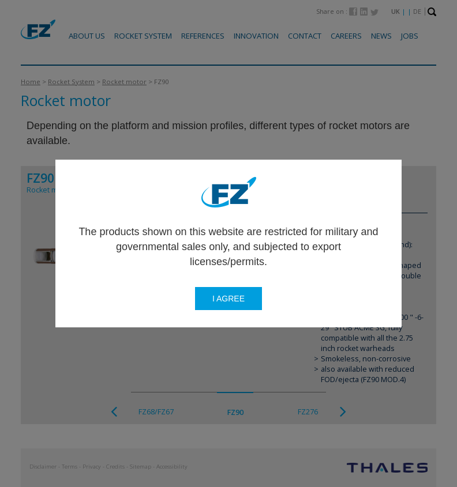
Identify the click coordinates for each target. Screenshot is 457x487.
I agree (228, 298)
